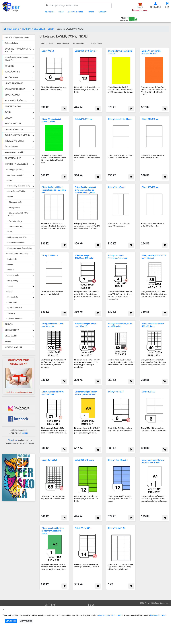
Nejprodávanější (63, 43)
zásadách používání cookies (109, 615)
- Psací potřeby (12, 297)
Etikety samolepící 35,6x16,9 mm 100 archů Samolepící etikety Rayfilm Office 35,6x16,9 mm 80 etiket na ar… (121, 362)
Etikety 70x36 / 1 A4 (116, 528)
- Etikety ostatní (14, 208)
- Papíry (9, 292)
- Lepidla (9, 264)
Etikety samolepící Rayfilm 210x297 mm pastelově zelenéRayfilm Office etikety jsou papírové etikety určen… (53, 567)
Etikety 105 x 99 (148, 392)
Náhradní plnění (11, 43)
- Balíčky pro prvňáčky (15, 170)
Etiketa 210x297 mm (83, 119)
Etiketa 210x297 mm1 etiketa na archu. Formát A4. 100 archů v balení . (87, 157)
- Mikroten (10, 270)
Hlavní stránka (11, 29)
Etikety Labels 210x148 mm (119, 119)
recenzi (25, 433)
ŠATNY (8, 112)
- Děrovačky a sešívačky (15, 191)
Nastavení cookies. (158, 615)
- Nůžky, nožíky (12, 281)
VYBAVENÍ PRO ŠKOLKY (15, 89)
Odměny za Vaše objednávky (17, 37)
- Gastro (9, 232)
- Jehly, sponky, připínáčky (16, 237)
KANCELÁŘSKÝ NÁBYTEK (16, 101)
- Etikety (9, 197)
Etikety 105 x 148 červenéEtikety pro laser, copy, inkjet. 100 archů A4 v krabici (87, 89)
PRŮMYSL (9, 324)
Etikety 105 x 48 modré (117, 460)
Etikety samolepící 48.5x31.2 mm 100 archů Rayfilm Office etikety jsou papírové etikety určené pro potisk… (154, 294)
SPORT (8, 341)
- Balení (9, 180)
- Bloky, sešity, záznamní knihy (18, 186)
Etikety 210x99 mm (50, 255)
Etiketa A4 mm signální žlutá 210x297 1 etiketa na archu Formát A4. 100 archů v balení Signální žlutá (120, 89)
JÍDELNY (8, 118)
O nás (61, 12)
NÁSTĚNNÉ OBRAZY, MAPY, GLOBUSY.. (16, 58)
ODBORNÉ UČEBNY (13, 106)
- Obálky (9, 286)
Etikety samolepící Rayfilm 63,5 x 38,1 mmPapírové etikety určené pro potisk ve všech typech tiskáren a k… (54, 430)
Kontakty (102, 12)
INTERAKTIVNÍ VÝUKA (14, 141)
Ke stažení (49, 12)
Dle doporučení (47, 43)
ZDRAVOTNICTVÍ (12, 330)
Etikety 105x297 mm (150, 187)
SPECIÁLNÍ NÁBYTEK (14, 129)
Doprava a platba (75, 12)
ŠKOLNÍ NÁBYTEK (12, 95)
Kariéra (91, 12)
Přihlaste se (12, 440)
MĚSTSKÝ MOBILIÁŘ (13, 347)
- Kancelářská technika (15, 243)
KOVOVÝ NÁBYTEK (13, 124)
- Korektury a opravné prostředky (19, 248)
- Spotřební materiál (14, 308)
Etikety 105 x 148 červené (85, 51)
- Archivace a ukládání (15, 175)
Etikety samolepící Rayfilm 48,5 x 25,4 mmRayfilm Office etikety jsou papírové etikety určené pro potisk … (153, 362)
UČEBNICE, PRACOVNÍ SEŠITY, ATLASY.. (18, 50)
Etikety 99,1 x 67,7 (116, 392)
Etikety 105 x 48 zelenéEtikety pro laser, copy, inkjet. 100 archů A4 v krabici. (86, 498)
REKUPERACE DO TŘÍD (14, 152)
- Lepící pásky (11, 259)
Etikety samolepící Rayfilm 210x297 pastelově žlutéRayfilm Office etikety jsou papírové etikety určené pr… (87, 430)
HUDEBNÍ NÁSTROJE (14, 83)
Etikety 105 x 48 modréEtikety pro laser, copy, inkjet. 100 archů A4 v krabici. (119, 498)
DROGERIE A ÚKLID (13, 158)
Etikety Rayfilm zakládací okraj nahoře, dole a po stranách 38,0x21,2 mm (85, 190)
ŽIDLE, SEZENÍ (11, 336)
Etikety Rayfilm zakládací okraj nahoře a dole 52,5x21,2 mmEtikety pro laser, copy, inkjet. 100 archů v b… (54, 226)
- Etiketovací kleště (15, 202)
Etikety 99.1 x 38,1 (82, 528)
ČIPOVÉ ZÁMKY (11, 147)
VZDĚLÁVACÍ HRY (12, 72)
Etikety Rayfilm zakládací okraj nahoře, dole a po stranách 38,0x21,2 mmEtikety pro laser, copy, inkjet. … (87, 226)
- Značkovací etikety (15, 226)
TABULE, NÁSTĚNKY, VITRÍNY (17, 135)
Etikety (51, 29)
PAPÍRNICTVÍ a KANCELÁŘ (33, 29)
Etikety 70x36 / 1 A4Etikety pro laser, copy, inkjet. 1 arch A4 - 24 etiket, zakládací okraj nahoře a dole (121, 567)
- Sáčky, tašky (11, 302)
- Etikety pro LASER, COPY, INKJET (18, 214)
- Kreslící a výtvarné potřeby (17, 253)
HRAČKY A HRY (11, 77)
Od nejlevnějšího (79, 43)
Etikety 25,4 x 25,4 (49, 460)
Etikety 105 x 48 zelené (84, 460)
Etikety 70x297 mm (116, 187)
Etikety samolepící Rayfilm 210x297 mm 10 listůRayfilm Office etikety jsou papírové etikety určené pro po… (154, 498)
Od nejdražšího (96, 43)
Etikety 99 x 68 (48, 51)
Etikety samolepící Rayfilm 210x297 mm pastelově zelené (53, 531)
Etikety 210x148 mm (150, 119)
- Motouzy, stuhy (12, 275)
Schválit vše (11, 621)
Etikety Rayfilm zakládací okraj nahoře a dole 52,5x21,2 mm (54, 190)
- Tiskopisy (10, 313)
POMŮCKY (9, 66)
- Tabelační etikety (15, 221)
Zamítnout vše (26, 621)
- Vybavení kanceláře (14, 319)
